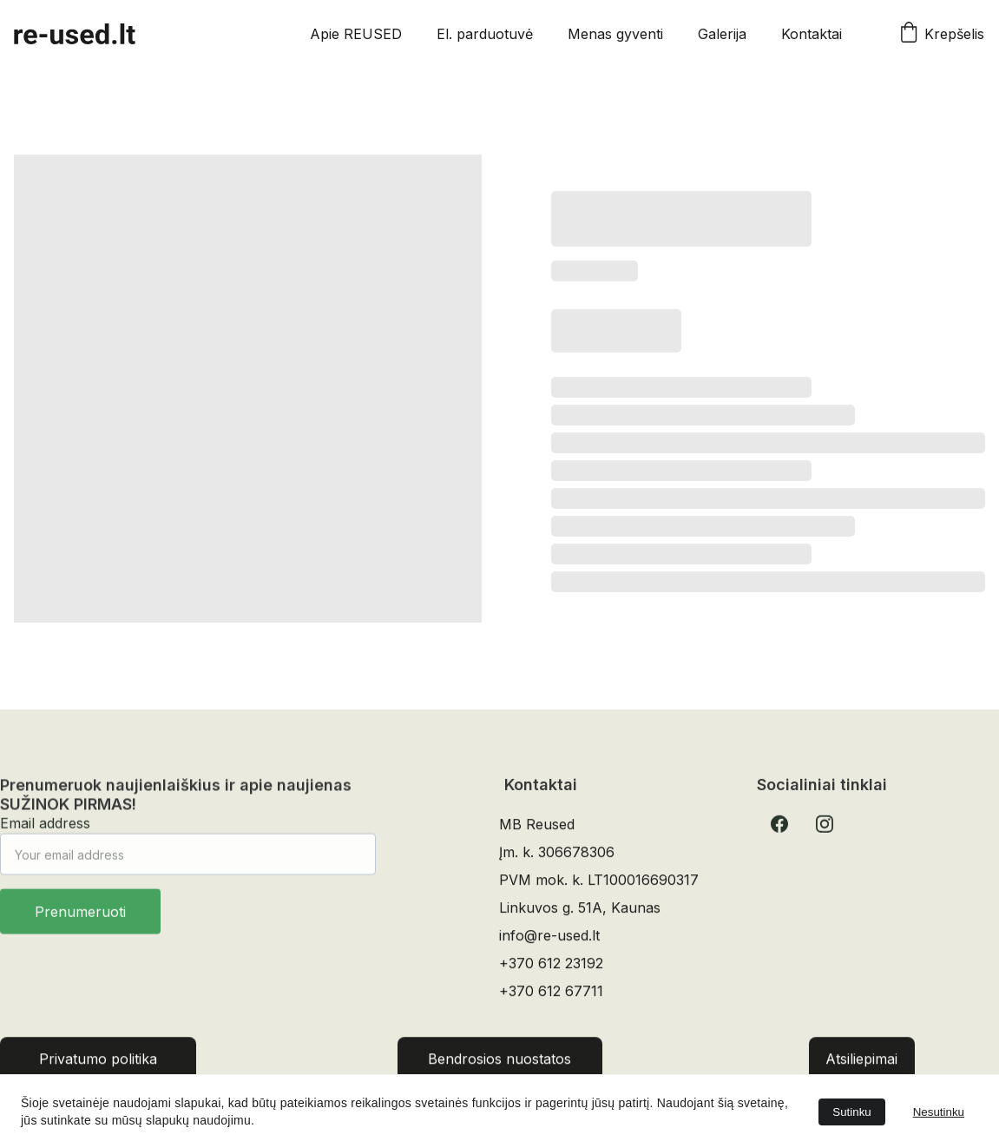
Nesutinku (938, 1111)
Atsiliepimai (861, 1062)
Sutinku (851, 1111)
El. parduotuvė (485, 34)
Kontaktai (811, 34)
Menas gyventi (615, 34)
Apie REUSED (356, 34)
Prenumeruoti (80, 920)
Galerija (722, 34)
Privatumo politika (98, 1062)
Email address (45, 832)
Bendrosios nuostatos (499, 1062)
